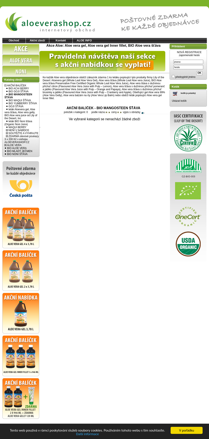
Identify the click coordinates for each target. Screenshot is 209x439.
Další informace (87, 434)
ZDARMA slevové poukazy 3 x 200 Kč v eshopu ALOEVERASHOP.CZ (21, 139)
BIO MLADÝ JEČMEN (18, 151)
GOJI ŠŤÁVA (14, 106)
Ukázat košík (179, 100)
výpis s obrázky (133, 112)
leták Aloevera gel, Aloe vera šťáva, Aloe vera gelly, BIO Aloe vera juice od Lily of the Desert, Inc (20, 114)
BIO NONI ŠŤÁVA (16, 154)
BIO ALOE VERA (15, 148)
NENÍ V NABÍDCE (17, 130)
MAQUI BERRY (16, 127)
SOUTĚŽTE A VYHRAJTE (22, 133)
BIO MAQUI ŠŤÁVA (18, 100)
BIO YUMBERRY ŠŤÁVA (21, 103)
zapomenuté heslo (189, 55)
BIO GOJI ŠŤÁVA (17, 91)
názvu (102, 112)
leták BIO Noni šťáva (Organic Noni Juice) (18, 123)
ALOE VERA (13, 145)
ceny (115, 112)
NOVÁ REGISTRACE (189, 52)
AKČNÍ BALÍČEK (15, 85)
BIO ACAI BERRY (17, 88)
